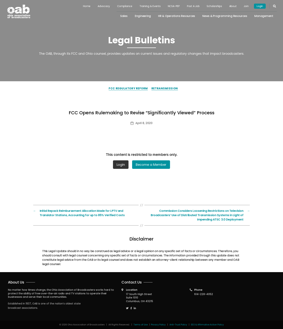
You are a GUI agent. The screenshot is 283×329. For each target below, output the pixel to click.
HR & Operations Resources (176, 16)
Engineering (143, 16)
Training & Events (150, 6)
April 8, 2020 (144, 123)
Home (86, 6)
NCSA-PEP (174, 6)
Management (263, 16)
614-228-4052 (203, 294)
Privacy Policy (158, 324)
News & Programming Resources (224, 16)
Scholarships (214, 6)
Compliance (124, 6)
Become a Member (151, 164)
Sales (124, 16)
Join (246, 6)
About (233, 6)
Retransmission (164, 88)
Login (260, 6)
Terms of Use (141, 324)
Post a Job (193, 6)
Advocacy (104, 6)
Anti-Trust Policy (178, 324)
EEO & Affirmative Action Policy (207, 324)
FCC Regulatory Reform (128, 88)
